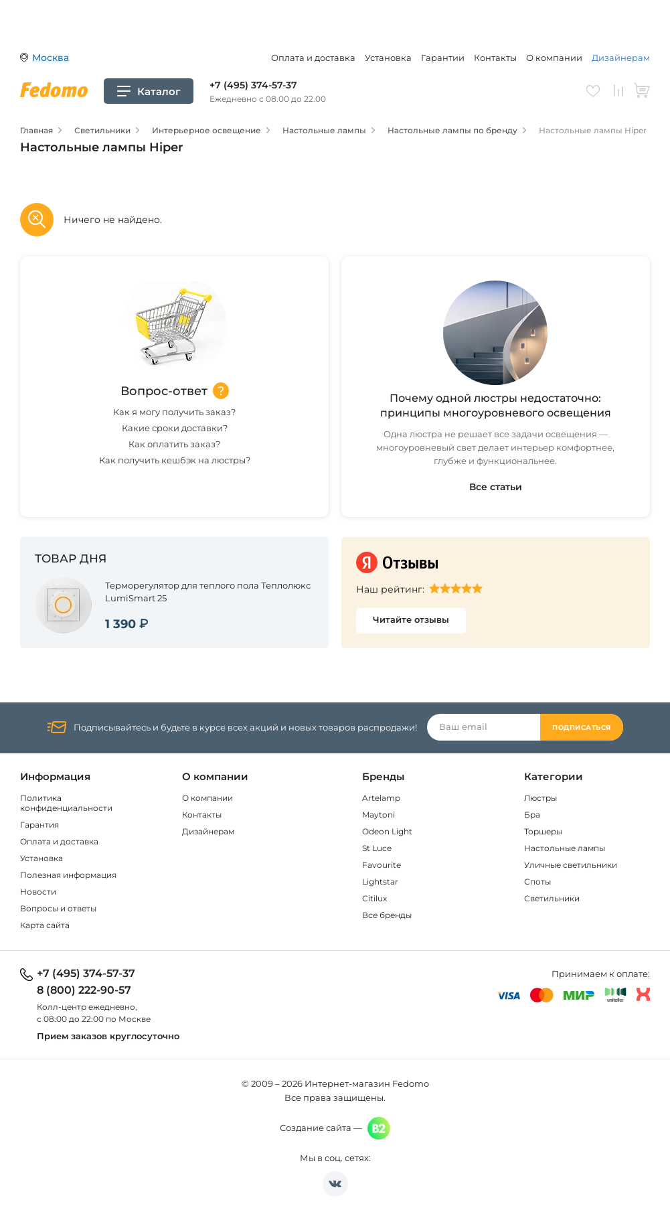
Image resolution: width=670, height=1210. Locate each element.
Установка (388, 57)
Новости (38, 892)
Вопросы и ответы (58, 908)
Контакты (495, 57)
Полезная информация (68, 875)
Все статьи (495, 487)
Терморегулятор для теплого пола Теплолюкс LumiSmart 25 (208, 591)
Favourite (381, 865)
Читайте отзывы (411, 619)
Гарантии (443, 57)
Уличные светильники (570, 865)
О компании (554, 57)
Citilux (374, 898)
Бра (532, 815)
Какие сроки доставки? (175, 428)
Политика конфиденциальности (66, 803)
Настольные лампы (564, 848)
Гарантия (39, 825)
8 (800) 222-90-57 (84, 990)
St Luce (377, 848)
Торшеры (543, 831)
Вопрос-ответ (163, 391)
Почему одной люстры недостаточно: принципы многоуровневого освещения (495, 405)
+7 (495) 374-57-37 (253, 85)
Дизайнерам (621, 57)
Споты (537, 882)
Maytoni (378, 815)
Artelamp (381, 798)
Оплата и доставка (313, 57)
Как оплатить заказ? (174, 444)
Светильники (552, 898)
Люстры (540, 798)
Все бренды (387, 915)
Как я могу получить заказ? (174, 411)
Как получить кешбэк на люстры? (174, 460)
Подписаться (581, 727)
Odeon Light (387, 831)
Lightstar (380, 882)
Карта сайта (45, 925)
